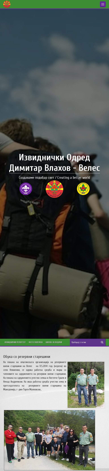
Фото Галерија (36, 342)
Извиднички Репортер (15, 342)
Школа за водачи (54, 342)
